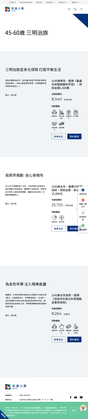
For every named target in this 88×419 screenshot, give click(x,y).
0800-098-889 (24, 355)
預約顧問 (74, 136)
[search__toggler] (75, 9)
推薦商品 (58, 136)
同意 (74, 410)
